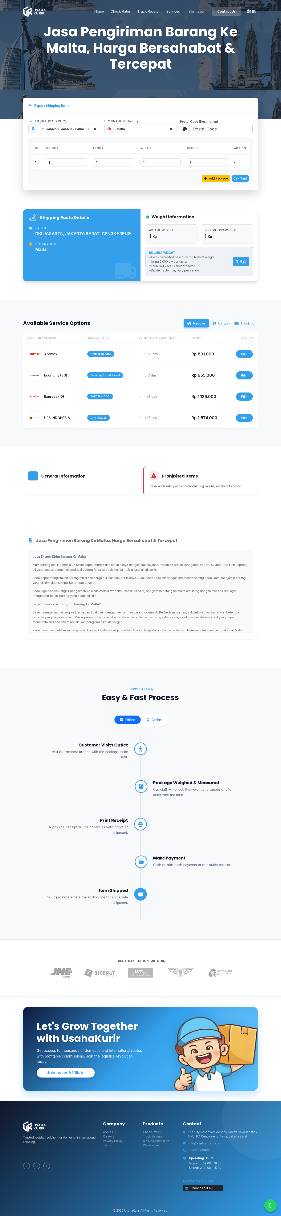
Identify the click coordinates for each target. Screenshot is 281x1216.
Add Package (216, 178)
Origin (40, 228)
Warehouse (151, 1145)
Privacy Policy (113, 1141)
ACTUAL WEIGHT (161, 230)
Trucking (244, 323)
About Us (109, 1132)
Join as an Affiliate (66, 1072)
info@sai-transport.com (205, 1143)
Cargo (220, 323)
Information (196, 10)
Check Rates (121, 10)
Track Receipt (148, 10)
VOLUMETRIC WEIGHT (220, 230)
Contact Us (226, 10)
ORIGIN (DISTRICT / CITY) (47, 121)
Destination (45, 244)
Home (99, 10)
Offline (127, 720)
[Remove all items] (94, 128)
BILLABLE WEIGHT (162, 252)
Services (173, 10)
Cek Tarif (240, 178)
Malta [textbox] (121, 129)
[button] (251, 10)
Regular (196, 323)
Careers (108, 1136)
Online (154, 720)
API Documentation (156, 1141)
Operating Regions (198, 1181)
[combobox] (69, 129)
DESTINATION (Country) (122, 121)
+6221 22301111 (199, 1150)
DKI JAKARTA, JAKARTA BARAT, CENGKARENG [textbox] (71, 129)
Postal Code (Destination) (199, 121)
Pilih (244, 354)
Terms (107, 1145)
